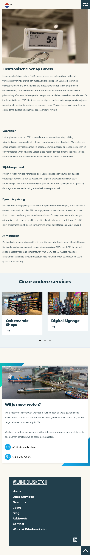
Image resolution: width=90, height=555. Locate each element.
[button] (85, 4)
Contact (18, 524)
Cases (17, 507)
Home (17, 491)
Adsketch (20, 518)
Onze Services (23, 496)
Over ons (19, 502)
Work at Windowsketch (30, 529)
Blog (16, 513)
